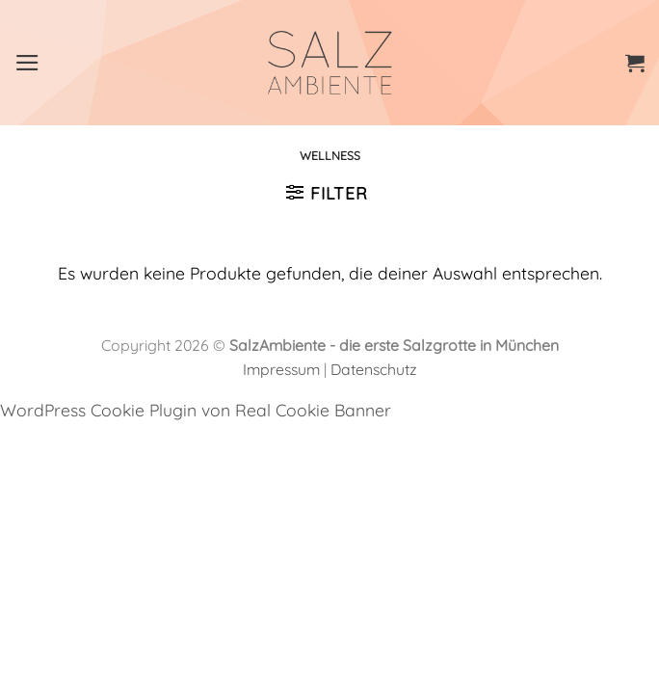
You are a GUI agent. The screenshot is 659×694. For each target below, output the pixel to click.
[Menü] (27, 63)
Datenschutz (373, 369)
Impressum (281, 369)
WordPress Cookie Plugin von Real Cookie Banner (195, 409)
